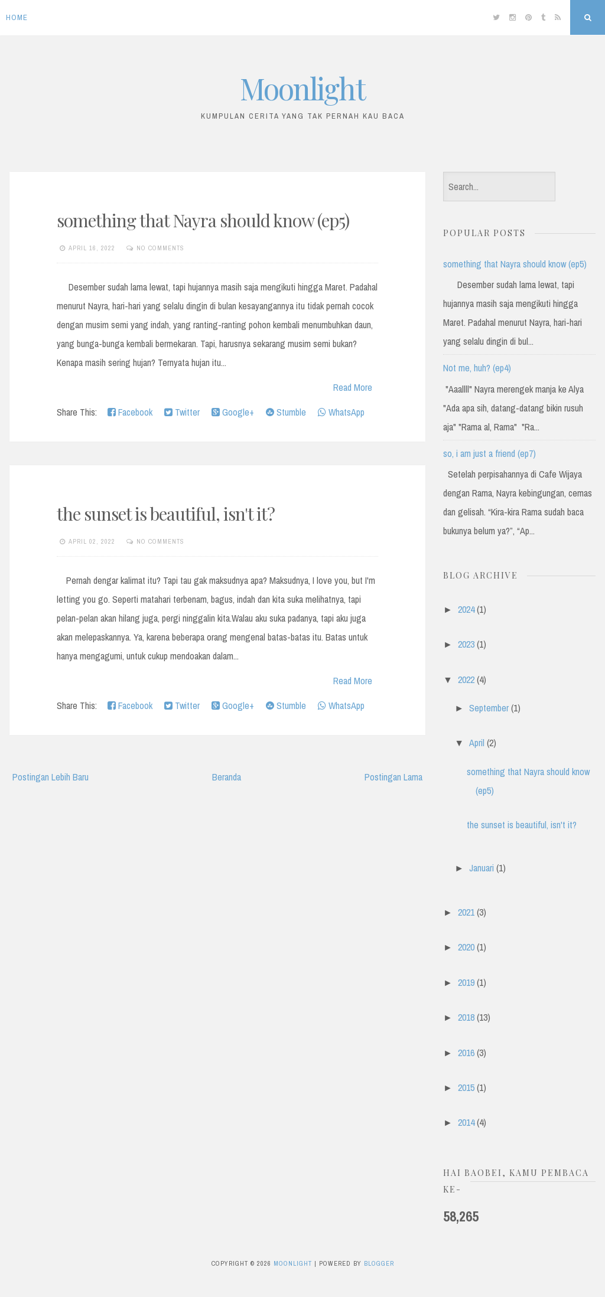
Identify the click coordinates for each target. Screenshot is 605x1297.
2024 (466, 609)
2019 (466, 982)
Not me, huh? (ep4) (477, 367)
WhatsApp (341, 412)
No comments (160, 248)
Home (17, 17)
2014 (466, 1122)
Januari (481, 867)
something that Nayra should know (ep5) (203, 220)
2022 (466, 679)
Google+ (233, 412)
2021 (466, 912)
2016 (466, 1052)
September (489, 707)
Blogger (379, 1263)
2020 (466, 946)
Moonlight (302, 88)
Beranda (226, 776)
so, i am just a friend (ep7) (489, 453)
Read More (352, 387)
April (476, 742)
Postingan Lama (393, 776)
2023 (466, 644)
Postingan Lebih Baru (50, 776)
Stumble (286, 412)
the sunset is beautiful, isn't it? (166, 513)
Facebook (130, 412)
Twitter (182, 412)
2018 (466, 1017)
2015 (466, 1087)
